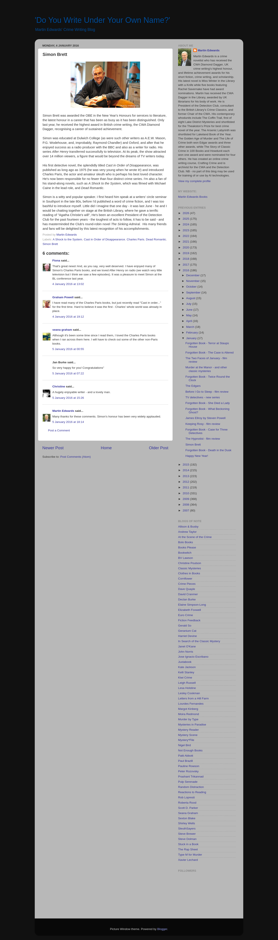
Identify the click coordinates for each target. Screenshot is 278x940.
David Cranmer (188, 594)
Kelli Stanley (186, 672)
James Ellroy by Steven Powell (205, 418)
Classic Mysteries (189, 568)
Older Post (158, 448)
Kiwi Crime (185, 677)
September (193, 292)
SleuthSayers (186, 828)
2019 (186, 253)
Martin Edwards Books (192, 196)
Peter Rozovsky (188, 771)
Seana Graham (188, 813)
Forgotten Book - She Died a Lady (207, 403)
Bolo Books (185, 542)
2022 (186, 236)
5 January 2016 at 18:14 (68, 422)
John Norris (185, 651)
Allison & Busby (188, 526)
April (189, 321)
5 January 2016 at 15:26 (68, 397)
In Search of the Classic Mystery (199, 641)
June (189, 309)
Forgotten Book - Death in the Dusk (208, 450)
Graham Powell (63, 297)
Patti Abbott (185, 755)
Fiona (56, 260)
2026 (186, 213)
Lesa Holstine (187, 688)
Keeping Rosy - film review (202, 424)
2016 (186, 270)
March (190, 326)
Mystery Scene (187, 735)
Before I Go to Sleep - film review (206, 391)
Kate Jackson (187, 667)
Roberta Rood (187, 802)
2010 (186, 493)
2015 (186, 464)
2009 (186, 499)
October (191, 286)
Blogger (162, 929)
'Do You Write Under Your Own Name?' (102, 20)
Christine (58, 386)
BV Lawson (185, 558)
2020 (186, 247)
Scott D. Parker (188, 807)
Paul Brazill (185, 760)
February (192, 332)
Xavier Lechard (188, 859)
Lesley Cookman (189, 693)
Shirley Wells (186, 823)
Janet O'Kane (187, 646)
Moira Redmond (188, 714)
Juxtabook (185, 662)
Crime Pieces (186, 583)
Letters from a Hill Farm (193, 698)
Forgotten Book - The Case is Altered (209, 352)
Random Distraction (191, 787)
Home (106, 448)
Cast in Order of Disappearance (104, 239)
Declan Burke (187, 599)
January (191, 338)
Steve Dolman (187, 839)
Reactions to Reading (192, 792)
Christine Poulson (189, 563)
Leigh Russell (187, 682)
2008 (186, 504)
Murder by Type (188, 719)
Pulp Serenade (187, 781)
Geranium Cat (187, 630)
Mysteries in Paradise (192, 724)
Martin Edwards (63, 410)
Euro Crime (185, 615)
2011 (186, 487)
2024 (186, 224)
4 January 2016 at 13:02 (68, 284)
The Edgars (193, 385)
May (189, 315)
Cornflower (185, 578)
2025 (186, 218)
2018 (186, 258)
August (191, 298)
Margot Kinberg (188, 708)
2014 (186, 470)
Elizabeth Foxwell (189, 610)
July (189, 303)
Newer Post (53, 448)
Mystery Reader (188, 729)
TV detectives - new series (202, 397)
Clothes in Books (189, 573)
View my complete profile (194, 181)
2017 (186, 264)
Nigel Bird (184, 745)
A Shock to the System (67, 239)
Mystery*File (186, 740)
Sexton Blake (186, 818)
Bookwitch (185, 552)
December (193, 275)
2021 (186, 241)
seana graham (62, 329)
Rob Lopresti (186, 797)
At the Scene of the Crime (195, 537)
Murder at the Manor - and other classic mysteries (206, 369)
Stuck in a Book (188, 844)
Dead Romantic (156, 239)
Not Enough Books (190, 750)
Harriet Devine (187, 636)
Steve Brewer (187, 833)
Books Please (187, 547)
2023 (186, 230)
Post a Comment (59, 430)
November (193, 281)
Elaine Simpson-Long (192, 604)
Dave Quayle (186, 589)
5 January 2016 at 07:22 (68, 373)
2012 (186, 481)
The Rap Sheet (188, 849)
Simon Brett (50, 244)
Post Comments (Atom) (75, 456)
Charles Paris (135, 239)
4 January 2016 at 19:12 (68, 316)
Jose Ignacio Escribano (193, 656)
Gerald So (184, 625)
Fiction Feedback (189, 620)
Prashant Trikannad (191, 776)
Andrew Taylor (187, 531)
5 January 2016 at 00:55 (68, 349)
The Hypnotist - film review (202, 438)
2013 (186, 476)
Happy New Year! (196, 455)
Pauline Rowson (188, 766)
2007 (186, 510)
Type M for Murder (190, 854)
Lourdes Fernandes (191, 703)
